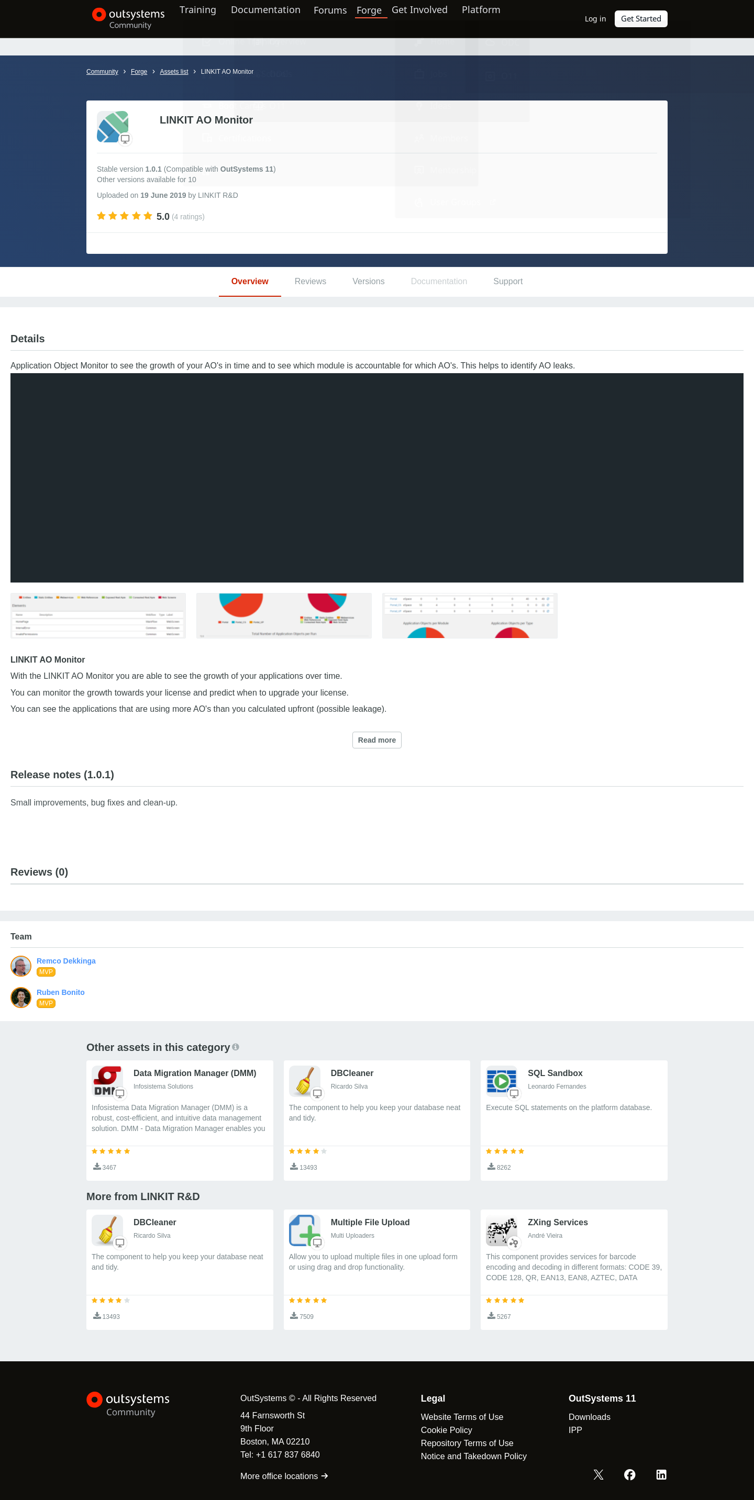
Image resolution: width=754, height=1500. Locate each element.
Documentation (277, 18)
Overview (250, 281)
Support (508, 281)
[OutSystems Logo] (138, 1405)
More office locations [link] (277, 1476)
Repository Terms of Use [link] (460, 1443)
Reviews (310, 281)
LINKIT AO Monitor (227, 71)
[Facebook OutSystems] (631, 1475)
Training (205, 18)
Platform (500, 18)
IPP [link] (568, 1430)
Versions (368, 281)
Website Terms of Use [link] (455, 1416)
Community (102, 71)
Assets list (174, 71)
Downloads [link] (582, 1416)
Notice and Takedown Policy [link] (466, 1456)
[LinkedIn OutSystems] (662, 1475)
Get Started (641, 19)
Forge (385, 18)
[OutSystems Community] (122, 19)
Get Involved (435, 18)
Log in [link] (596, 19)
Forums (346, 18)
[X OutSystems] (601, 1475)
